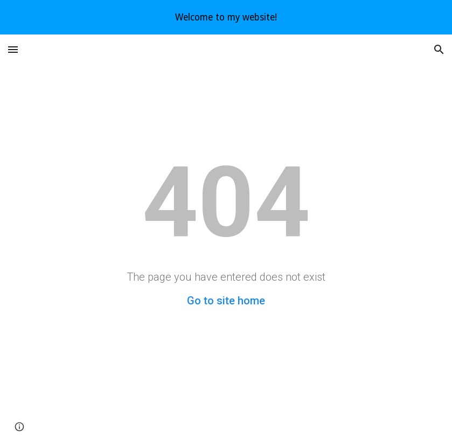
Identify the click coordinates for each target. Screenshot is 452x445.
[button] (13, 49)
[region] (226, 17)
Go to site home (226, 300)
